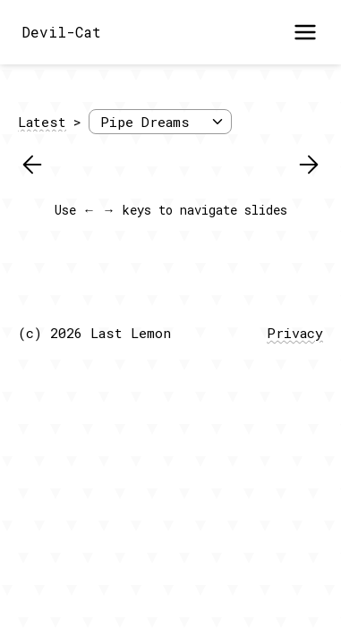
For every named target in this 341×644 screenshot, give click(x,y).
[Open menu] (305, 32)
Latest (42, 122)
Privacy (295, 333)
